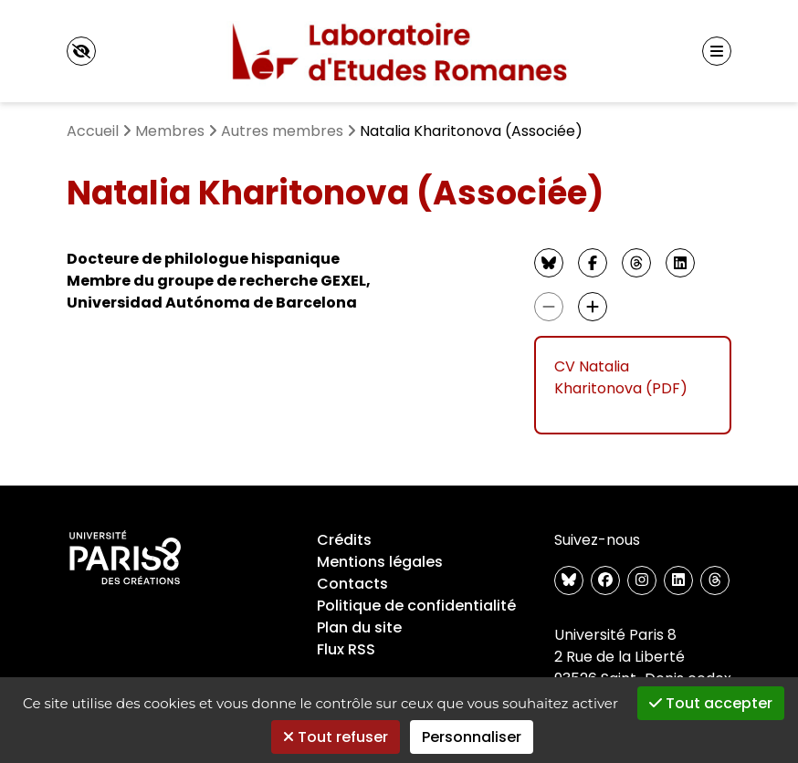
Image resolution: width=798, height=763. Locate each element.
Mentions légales (380, 561)
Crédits (344, 539)
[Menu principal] (716, 51)
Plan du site (359, 627)
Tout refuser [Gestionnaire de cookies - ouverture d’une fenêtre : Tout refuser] (335, 736)
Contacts (352, 583)
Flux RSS (346, 649)
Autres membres (282, 130)
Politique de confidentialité (416, 605)
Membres (170, 130)
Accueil (93, 130)
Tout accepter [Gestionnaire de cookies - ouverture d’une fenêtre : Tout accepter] (710, 703)
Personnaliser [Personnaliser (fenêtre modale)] (471, 736)
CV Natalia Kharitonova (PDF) (621, 377)
